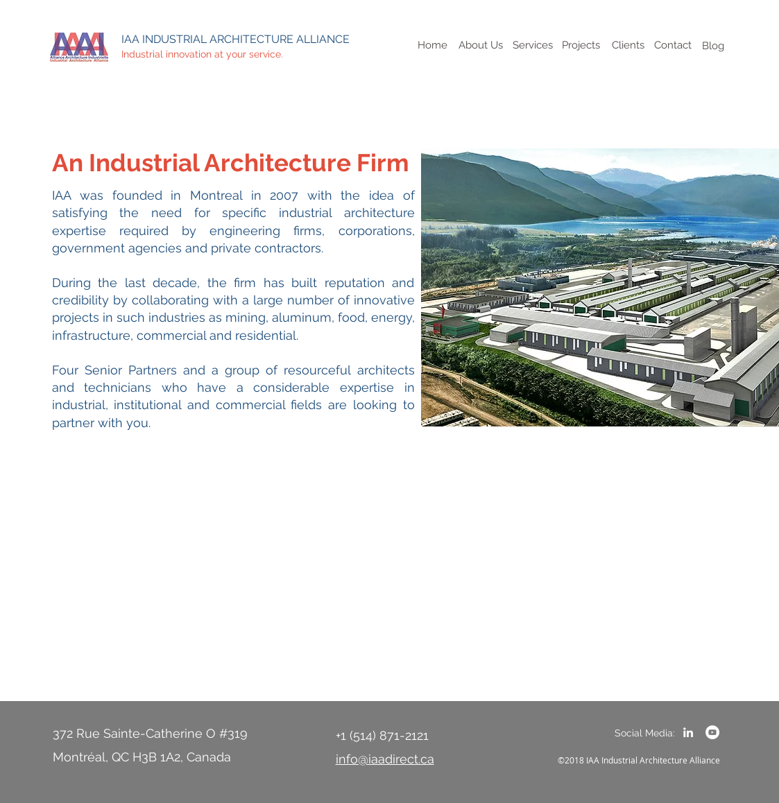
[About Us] (481, 45)
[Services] (532, 45)
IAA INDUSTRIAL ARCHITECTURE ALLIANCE (235, 39)
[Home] (433, 45)
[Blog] (713, 45)
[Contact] (673, 45)
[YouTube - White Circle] (712, 732)
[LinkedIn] (688, 732)
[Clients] (628, 45)
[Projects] (580, 45)
